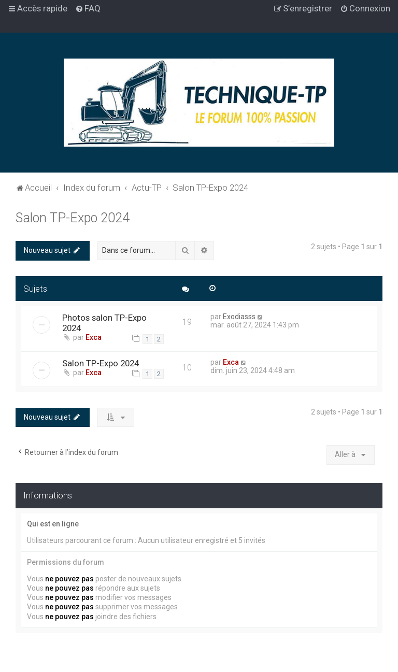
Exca (94, 337)
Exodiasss (239, 316)
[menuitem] (88, 8)
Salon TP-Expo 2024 (73, 217)
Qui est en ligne (53, 524)
